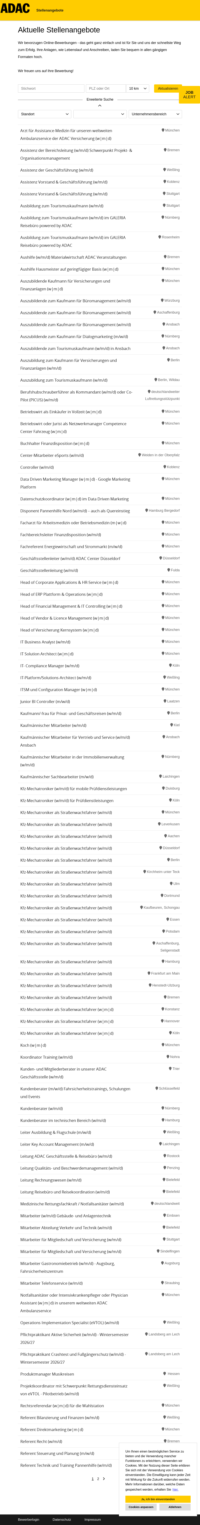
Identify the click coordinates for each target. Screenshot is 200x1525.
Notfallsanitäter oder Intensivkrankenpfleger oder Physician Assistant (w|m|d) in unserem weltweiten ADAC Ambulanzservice (74, 1302)
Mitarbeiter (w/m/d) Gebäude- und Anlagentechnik (65, 1215)
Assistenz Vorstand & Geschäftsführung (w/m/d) (63, 182)
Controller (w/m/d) (37, 467)
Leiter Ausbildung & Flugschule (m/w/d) (55, 1132)
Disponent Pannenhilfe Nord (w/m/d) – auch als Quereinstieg (75, 510)
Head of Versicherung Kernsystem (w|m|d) (59, 630)
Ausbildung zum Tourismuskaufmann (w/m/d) (61, 205)
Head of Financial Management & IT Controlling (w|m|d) (71, 606)
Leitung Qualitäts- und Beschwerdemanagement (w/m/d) (71, 1168)
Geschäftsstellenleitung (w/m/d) (49, 570)
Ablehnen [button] (175, 1507)
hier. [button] (176, 1489)
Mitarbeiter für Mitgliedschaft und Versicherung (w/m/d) (70, 1239)
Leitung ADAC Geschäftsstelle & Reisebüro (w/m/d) (66, 1156)
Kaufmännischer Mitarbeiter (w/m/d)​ (53, 725)
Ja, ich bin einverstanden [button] (158, 1499)
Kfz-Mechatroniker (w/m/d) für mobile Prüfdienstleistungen (73, 788)
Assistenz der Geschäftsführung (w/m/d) (56, 170)
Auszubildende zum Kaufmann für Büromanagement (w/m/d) (75, 300)
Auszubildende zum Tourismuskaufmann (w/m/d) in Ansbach (75, 348)
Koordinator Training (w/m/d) (46, 1057)
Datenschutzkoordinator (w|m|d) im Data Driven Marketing (74, 499)
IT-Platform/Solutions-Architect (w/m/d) (55, 677)
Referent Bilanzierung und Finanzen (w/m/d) (59, 1417)
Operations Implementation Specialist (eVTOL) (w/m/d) (69, 1322)
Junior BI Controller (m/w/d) (45, 701)
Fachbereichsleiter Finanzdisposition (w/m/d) (60, 534)
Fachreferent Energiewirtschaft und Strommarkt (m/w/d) (71, 546)
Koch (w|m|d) (33, 1045)
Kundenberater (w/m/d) (41, 1108)
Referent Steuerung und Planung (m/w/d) (57, 1453)
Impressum (93, 1519)
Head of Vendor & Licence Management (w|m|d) (64, 618)
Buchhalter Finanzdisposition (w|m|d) (54, 443)
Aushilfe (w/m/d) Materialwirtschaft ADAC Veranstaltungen (73, 257)
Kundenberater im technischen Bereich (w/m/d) (63, 1120)
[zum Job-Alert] (189, 95)
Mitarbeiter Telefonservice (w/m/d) (51, 1283)
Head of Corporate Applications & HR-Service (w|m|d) (69, 582)
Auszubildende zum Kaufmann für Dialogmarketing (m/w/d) (74, 336)
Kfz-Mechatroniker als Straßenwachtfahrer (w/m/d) (66, 812)
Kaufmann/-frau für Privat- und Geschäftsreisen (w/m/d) (70, 713)
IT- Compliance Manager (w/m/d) (49, 665)
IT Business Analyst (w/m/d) (45, 642)
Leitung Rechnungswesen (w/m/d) (50, 1180)
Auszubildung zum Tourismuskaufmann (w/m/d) (63, 380)
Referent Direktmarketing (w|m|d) (51, 1429)
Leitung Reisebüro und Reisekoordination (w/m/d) (65, 1192)
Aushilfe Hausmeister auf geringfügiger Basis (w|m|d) (69, 269)
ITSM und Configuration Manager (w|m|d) (58, 689)
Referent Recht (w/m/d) (41, 1441)
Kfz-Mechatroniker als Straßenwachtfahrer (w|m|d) (66, 1009)
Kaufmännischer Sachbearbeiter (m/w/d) (57, 776)
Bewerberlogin (28, 1519)
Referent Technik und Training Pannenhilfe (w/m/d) (66, 1465)
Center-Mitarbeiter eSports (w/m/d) (52, 455)
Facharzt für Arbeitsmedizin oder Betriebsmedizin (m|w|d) (73, 522)
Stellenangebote (49, 10)
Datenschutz (62, 1519)
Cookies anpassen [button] (141, 1507)
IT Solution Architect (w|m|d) (46, 654)
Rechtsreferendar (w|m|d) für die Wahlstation (62, 1405)
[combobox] (137, 88)
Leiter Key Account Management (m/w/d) (57, 1144)
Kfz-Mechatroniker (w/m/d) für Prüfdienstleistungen (66, 800)
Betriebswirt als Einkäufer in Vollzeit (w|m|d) (61, 411)
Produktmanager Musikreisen (47, 1374)
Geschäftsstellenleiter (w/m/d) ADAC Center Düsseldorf (70, 558)
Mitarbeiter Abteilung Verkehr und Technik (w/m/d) (66, 1227)
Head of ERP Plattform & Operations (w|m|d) (61, 594)
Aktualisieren (168, 88)
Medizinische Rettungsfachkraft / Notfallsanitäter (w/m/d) (72, 1204)
